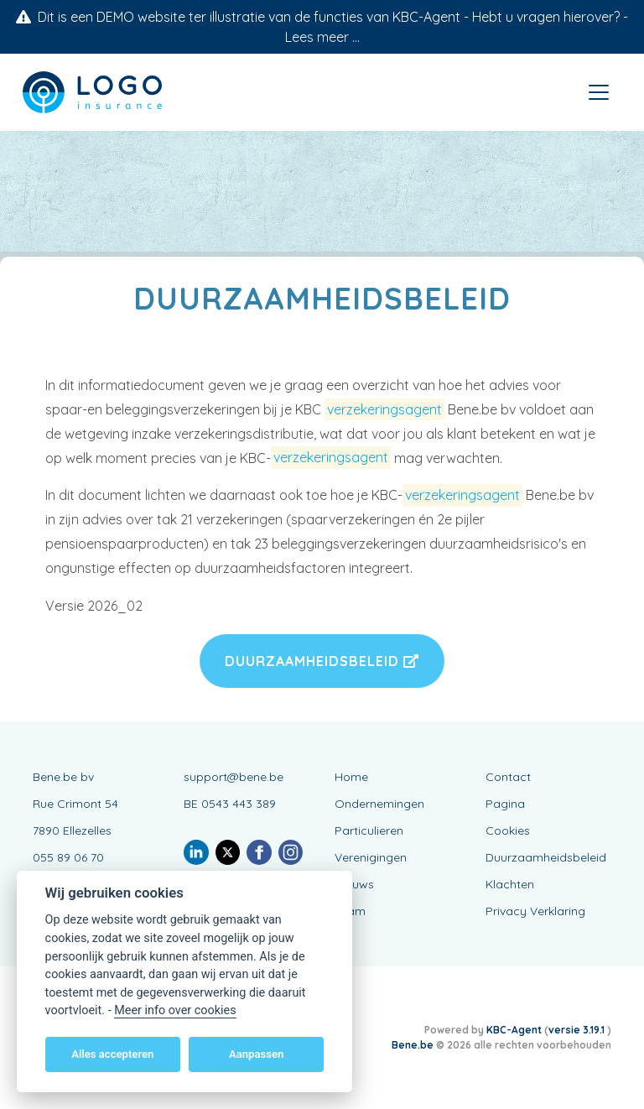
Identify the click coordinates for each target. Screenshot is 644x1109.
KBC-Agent (514, 1029)
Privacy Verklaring (535, 911)
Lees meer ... (322, 37)
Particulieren (369, 830)
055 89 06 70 (68, 857)
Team (350, 911)
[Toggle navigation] (598, 92)
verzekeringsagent (384, 409)
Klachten (510, 884)
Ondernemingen (379, 803)
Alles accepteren (112, 1054)
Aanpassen (256, 1054)
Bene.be (413, 1045)
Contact (508, 776)
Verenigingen (371, 857)
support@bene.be (233, 776)
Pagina (505, 803)
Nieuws (354, 884)
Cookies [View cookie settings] (508, 830)
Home (351, 776)
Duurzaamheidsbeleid (322, 661)
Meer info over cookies (175, 1010)
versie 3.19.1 (577, 1029)
